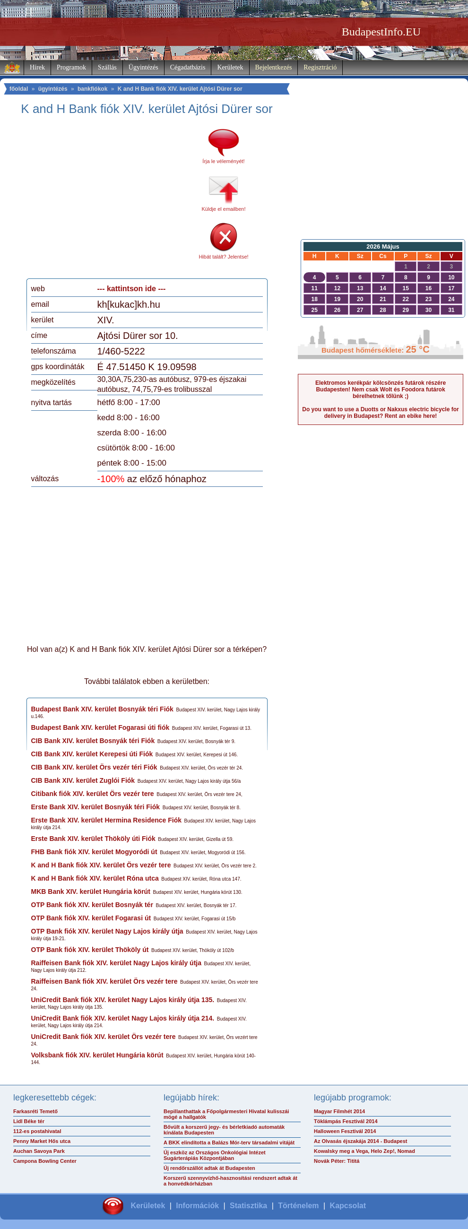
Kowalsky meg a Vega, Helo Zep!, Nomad (364, 1151)
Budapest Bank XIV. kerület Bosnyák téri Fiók (102, 709)
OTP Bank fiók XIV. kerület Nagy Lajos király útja (107, 931)
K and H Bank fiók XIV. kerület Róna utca (95, 878)
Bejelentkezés (273, 67)
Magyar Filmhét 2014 (339, 1111)
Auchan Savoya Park (39, 1151)
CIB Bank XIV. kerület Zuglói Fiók (83, 780)
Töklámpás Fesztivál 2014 (346, 1121)
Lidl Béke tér (28, 1121)
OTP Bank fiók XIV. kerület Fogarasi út (91, 918)
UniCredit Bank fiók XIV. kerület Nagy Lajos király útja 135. (123, 1000)
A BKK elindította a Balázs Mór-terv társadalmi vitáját (229, 1142)
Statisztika (248, 1206)
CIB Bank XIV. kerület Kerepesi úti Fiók (92, 754)
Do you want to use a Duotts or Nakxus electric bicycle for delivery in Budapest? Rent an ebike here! (380, 412)
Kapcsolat (348, 1206)
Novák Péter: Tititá (336, 1161)
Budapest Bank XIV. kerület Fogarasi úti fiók (100, 727)
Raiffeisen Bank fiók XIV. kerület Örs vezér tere (104, 981)
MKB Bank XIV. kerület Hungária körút (90, 891)
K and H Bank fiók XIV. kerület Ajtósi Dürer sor (180, 89)
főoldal (18, 89)
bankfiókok (92, 89)
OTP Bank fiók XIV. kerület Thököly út (90, 949)
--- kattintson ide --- (131, 289)
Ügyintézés (143, 67)
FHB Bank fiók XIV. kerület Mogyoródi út (94, 852)
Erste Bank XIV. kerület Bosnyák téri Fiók (95, 807)
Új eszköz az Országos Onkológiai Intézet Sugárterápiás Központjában (215, 1155)
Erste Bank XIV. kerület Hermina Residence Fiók (106, 820)
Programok (71, 67)
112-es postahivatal (37, 1131)
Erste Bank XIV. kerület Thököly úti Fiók (93, 838)
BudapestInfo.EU (381, 32)
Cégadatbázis (188, 67)
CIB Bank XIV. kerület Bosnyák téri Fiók (93, 740)
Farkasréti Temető (35, 1111)
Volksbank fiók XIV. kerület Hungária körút (97, 1055)
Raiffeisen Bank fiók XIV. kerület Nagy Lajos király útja (116, 963)
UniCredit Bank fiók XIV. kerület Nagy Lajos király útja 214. (123, 1018)
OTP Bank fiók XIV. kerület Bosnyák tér (92, 905)
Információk (197, 1206)
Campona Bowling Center (45, 1161)
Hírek (37, 67)
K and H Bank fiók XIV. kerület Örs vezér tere (101, 865)
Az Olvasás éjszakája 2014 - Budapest (360, 1141)
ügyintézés (53, 89)
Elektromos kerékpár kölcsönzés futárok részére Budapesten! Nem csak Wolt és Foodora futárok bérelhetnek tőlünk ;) (380, 389)
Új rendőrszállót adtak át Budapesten (209, 1168)
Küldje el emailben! (224, 209)
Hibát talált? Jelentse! (223, 257)
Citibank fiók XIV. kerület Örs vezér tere (92, 793)
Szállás (107, 67)
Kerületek (230, 67)
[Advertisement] (110, 200)
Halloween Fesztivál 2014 (345, 1131)
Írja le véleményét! (223, 161)
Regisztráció (320, 67)
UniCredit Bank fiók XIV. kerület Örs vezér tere (103, 1036)
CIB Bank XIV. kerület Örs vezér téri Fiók (94, 767)
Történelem (298, 1206)
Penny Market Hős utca (41, 1141)
